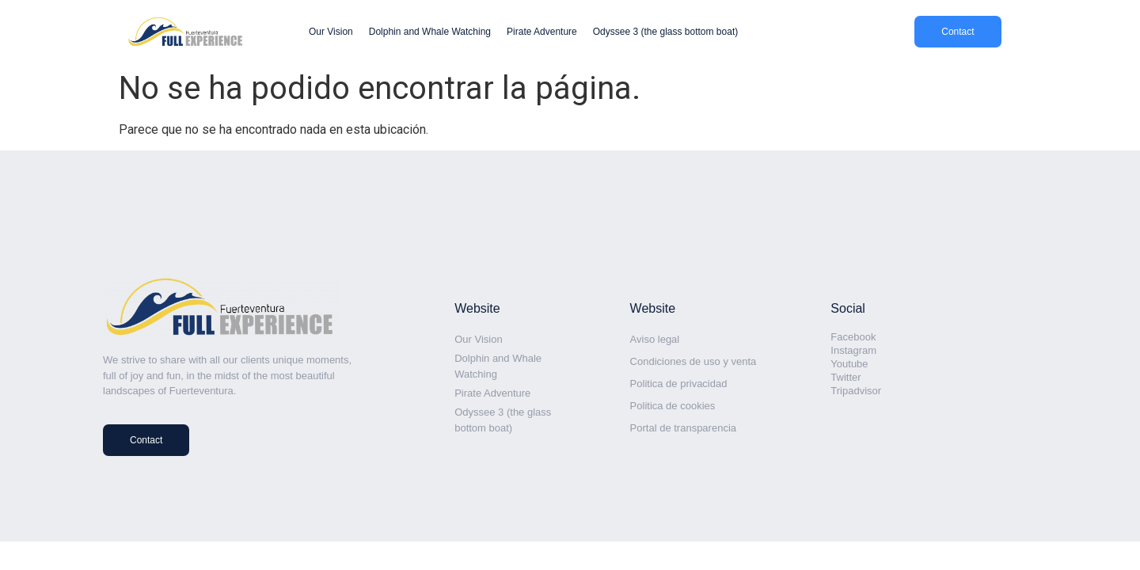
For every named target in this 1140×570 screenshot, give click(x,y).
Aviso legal (655, 339)
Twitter (845, 377)
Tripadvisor (855, 391)
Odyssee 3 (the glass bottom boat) (665, 31)
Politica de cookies (673, 406)
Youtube (849, 364)
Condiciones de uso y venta (693, 361)
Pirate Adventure (542, 31)
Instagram (853, 350)
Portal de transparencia (683, 428)
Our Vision (331, 31)
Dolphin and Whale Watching (430, 31)
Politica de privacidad (679, 384)
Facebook (853, 337)
